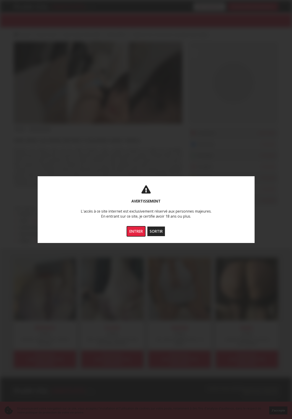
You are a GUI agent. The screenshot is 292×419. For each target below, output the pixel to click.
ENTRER (136, 231)
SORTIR (156, 231)
